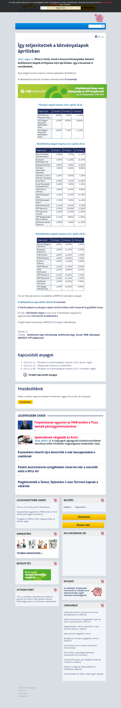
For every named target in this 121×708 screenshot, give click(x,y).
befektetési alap (35, 334)
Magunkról (22, 691)
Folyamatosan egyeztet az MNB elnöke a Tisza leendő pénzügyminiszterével (37, 513)
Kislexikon (84, 517)
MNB (85, 334)
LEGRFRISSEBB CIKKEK (32, 415)
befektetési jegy (66, 334)
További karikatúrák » (30, 553)
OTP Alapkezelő (35, 338)
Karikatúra (24, 533)
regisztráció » (80, 507)
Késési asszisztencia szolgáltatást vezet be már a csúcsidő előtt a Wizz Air (82, 620)
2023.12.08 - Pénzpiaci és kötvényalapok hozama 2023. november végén (59, 368)
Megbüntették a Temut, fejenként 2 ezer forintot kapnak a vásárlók (81, 627)
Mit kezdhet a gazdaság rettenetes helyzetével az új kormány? (79, 653)
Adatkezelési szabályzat (27, 688)
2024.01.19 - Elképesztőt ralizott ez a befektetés (47, 365)
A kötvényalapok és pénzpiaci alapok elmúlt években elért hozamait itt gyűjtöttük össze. (60, 307)
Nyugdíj (69, 581)
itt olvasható (59, 302)
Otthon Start (25, 589)
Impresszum (22, 693)
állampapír (94, 334)
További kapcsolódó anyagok (42, 375)
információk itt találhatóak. (44, 316)
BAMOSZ (22, 338)
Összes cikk (83, 525)
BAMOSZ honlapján (53, 322)
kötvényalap (51, 334)
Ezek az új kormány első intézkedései (33, 507)
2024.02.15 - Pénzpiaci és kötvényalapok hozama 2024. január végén (57, 362)
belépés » (68, 507)
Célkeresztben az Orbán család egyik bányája (83, 674)
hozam (79, 334)
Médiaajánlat (23, 696)
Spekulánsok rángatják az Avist (77, 633)
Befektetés (24, 563)
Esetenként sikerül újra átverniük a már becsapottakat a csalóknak (81, 613)
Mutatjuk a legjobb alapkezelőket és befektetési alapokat (80, 668)
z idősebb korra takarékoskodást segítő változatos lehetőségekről (76, 593)
